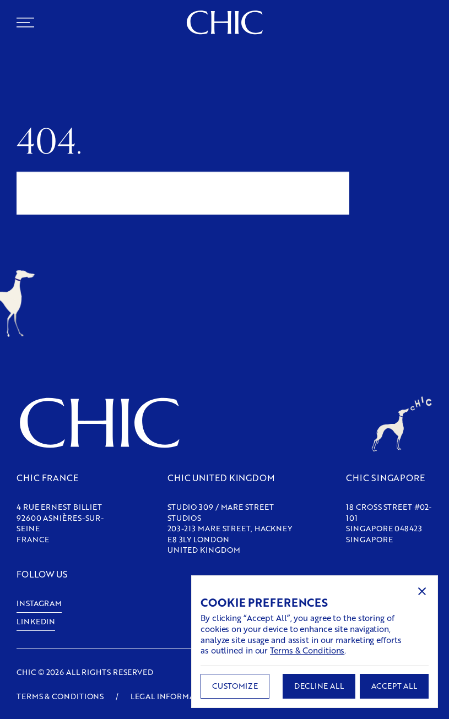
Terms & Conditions (307, 650)
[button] (422, 591)
